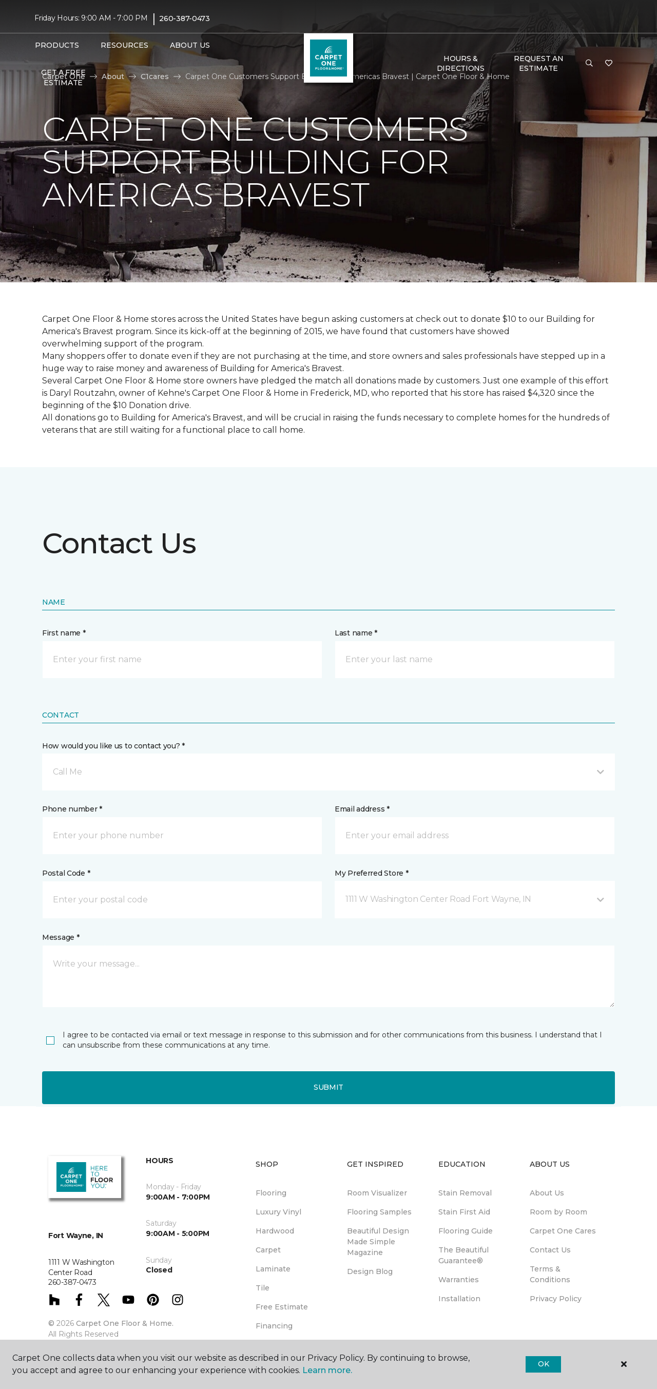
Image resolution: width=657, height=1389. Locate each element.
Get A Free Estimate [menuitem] (63, 77)
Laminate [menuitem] (273, 1269)
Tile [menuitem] (262, 1287)
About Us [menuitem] (547, 1193)
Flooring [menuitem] (271, 1193)
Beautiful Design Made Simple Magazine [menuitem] (378, 1241)
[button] (589, 63)
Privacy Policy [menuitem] (556, 1298)
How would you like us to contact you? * (113, 745)
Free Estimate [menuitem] (282, 1306)
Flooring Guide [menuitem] (465, 1231)
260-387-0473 (184, 18)
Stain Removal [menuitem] (465, 1193)
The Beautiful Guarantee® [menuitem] (463, 1255)
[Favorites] (609, 63)
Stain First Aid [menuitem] (464, 1212)
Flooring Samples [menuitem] (379, 1212)
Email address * (362, 809)
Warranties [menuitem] (458, 1279)
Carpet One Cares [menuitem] (563, 1231)
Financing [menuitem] (274, 1325)
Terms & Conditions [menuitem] (550, 1274)
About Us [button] (190, 45)
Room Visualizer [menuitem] (377, 1193)
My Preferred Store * (371, 873)
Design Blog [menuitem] (370, 1271)
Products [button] (57, 45)
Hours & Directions (461, 63)
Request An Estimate (538, 63)
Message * (60, 937)
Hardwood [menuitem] (275, 1231)
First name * (64, 632)
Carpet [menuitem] (268, 1250)
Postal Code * (66, 873)
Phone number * (72, 809)
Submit (328, 1087)
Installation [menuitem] (459, 1298)
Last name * (356, 632)
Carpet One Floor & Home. (124, 1323)
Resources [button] (124, 45)
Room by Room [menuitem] (558, 1212)
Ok (543, 1363)
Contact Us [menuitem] (550, 1250)
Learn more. (327, 1370)
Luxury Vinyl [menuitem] (278, 1212)
